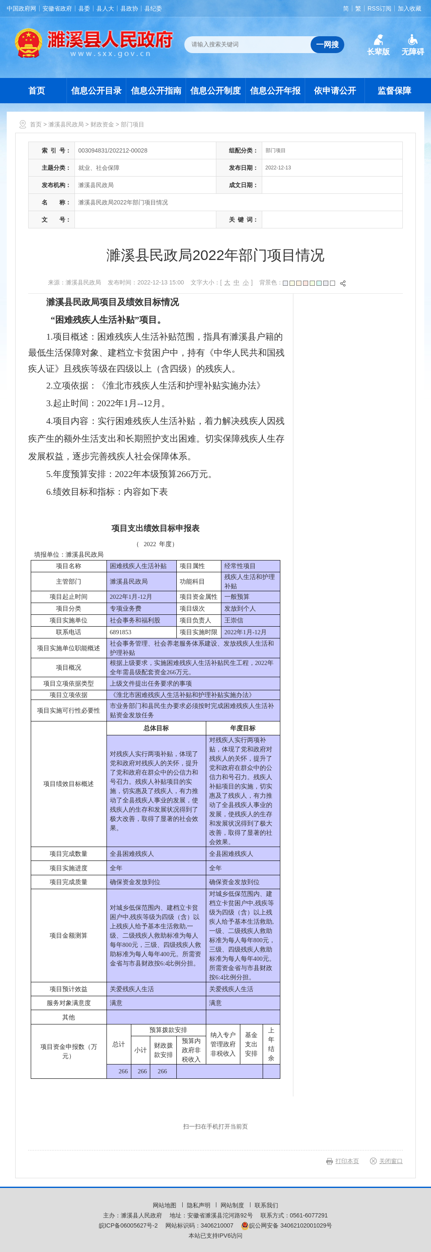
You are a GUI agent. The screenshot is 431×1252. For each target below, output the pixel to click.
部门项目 (132, 124)
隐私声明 (199, 1205)
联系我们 (266, 1205)
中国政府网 (21, 8)
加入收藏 (409, 8)
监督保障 (394, 90)
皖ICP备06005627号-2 (128, 1225)
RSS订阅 (379, 8)
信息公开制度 (215, 90)
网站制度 (233, 1205)
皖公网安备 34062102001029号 (286, 1225)
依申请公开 (335, 90)
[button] (378, 45)
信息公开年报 (275, 90)
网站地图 (165, 1205)
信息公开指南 (156, 90)
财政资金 (102, 124)
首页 (36, 90)
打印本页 (347, 1161)
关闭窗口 (391, 1161)
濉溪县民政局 (66, 124)
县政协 (129, 8)
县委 (84, 8)
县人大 (105, 8)
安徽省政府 (57, 8)
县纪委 (153, 8)
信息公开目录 (96, 90)
